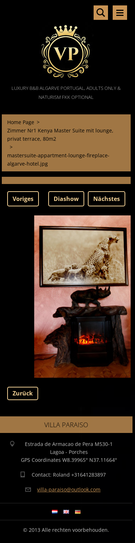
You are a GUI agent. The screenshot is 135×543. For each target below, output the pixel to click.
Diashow (66, 199)
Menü (120, 12)
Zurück (23, 393)
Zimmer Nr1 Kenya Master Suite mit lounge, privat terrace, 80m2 (60, 134)
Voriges (23, 199)
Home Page (20, 122)
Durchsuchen (101, 12)
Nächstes (106, 199)
